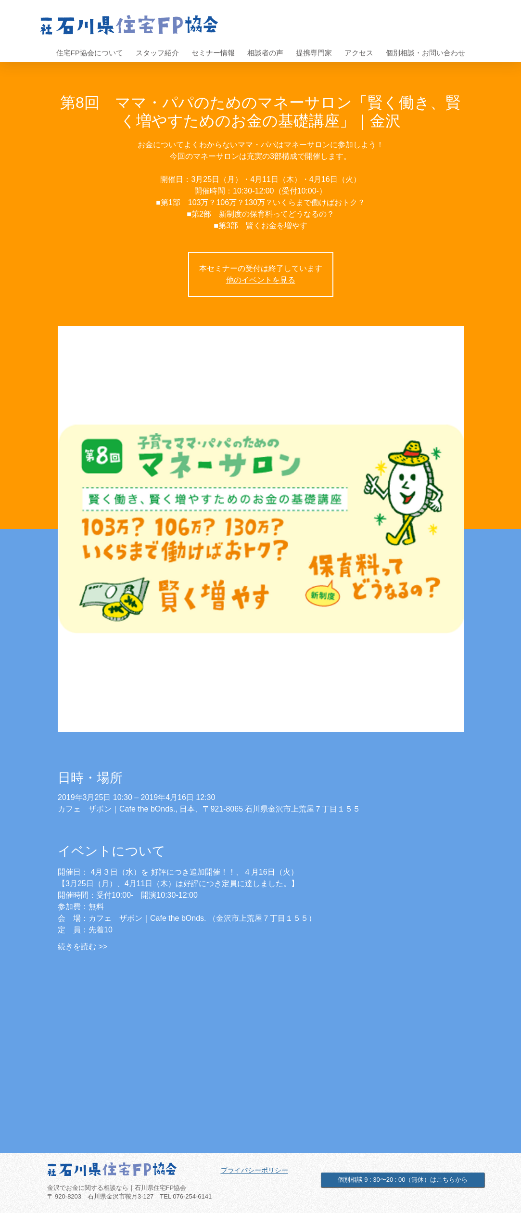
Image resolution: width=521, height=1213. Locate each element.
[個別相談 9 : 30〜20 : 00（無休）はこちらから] (402, 1180)
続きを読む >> (82, 946)
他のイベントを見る (260, 279)
